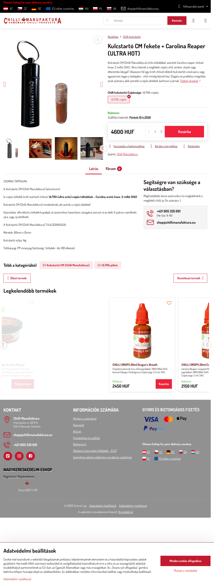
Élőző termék (17, 278)
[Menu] (205, 20)
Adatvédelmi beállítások (102, 505)
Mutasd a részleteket (185, 570)
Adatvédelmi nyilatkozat (133, 505)
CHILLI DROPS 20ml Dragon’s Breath (29, 364)
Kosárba (184, 131)
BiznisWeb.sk (125, 512)
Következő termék (190, 278)
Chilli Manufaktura (127, 154)
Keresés (177, 20)
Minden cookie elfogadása (185, 561)
